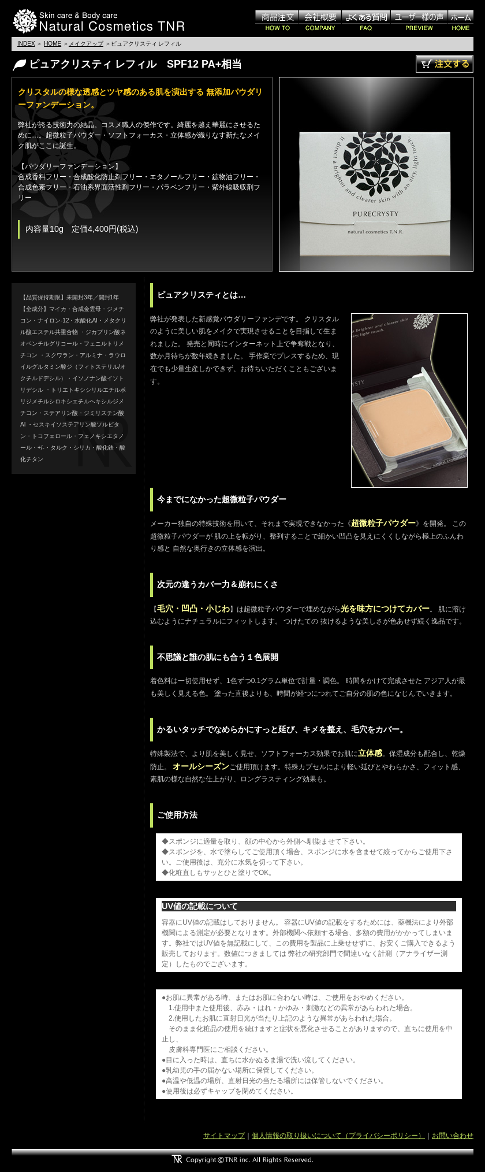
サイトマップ (224, 1136)
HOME (52, 43)
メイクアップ (86, 43)
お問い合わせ (452, 1136)
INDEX (26, 43)
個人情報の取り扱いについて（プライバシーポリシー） (338, 1136)
